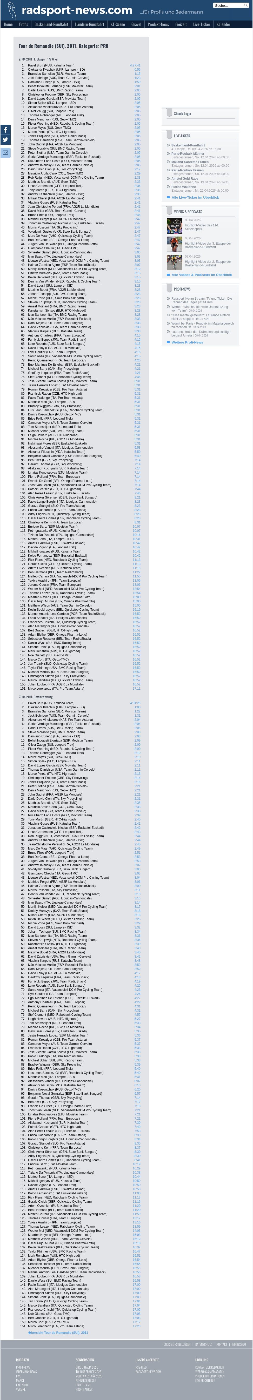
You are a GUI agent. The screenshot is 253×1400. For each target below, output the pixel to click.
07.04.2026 (209, 261)
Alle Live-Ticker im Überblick (195, 197)
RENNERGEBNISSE (86, 1380)
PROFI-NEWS (23, 1367)
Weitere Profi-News (187, 342)
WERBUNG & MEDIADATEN (209, 1371)
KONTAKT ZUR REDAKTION (209, 1367)
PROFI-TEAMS (83, 1385)
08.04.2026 (209, 224)
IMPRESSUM (239, 1344)
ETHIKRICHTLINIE (205, 1380)
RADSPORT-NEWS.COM (148, 1371)
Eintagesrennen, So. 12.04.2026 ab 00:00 (200, 155)
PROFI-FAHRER (84, 1389)
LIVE (18, 1376)
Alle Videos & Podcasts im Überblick (202, 275)
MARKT (20, 1380)
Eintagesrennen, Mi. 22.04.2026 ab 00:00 (200, 188)
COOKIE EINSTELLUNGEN (177, 1344)
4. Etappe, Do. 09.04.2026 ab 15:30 (196, 147)
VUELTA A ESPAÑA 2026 (89, 1376)
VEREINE (20, 1389)
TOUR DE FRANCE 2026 (88, 1371)
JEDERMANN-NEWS (26, 1371)
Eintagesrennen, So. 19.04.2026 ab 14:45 (200, 180)
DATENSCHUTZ (203, 1344)
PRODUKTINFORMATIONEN (209, 1376)
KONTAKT (222, 1344)
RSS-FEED (141, 1367)
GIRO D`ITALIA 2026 (87, 1367)
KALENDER (22, 1385)
